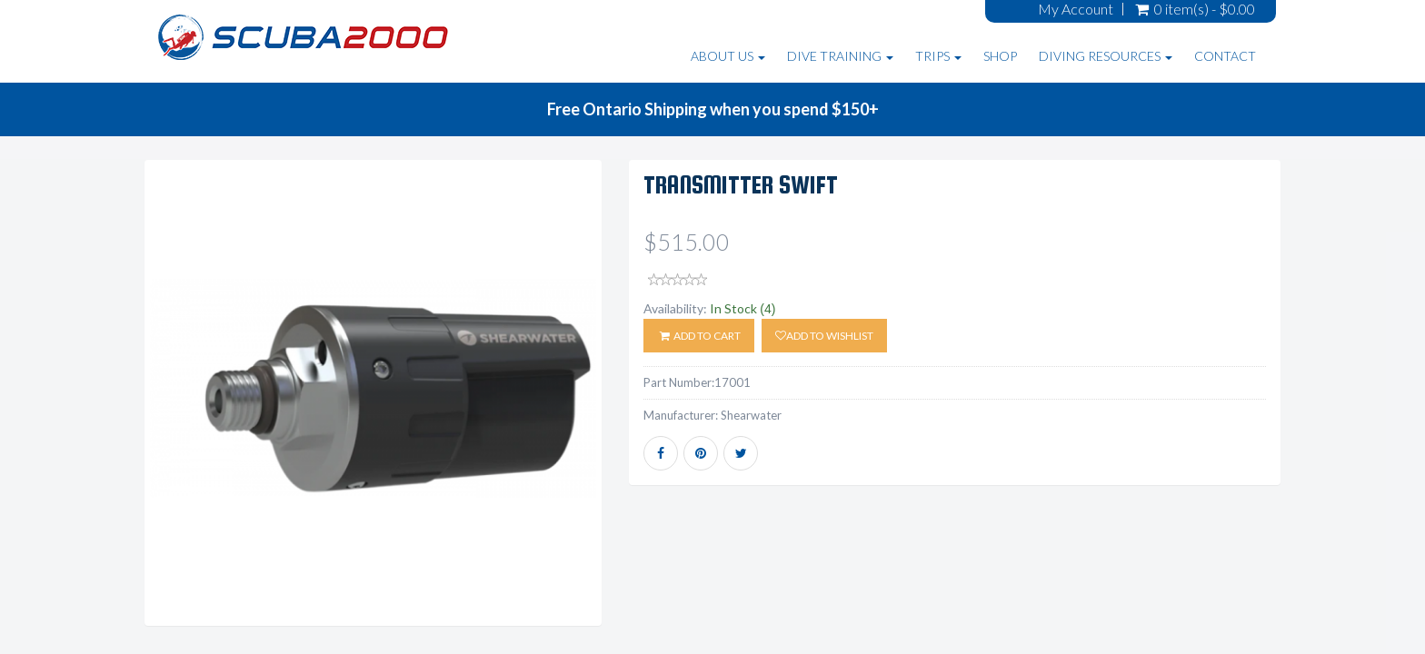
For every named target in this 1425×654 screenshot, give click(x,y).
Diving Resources (1105, 56)
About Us (728, 56)
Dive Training (840, 56)
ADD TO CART (698, 335)
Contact (1225, 56)
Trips (938, 56)
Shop (1000, 56)
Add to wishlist (824, 335)
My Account (1075, 9)
